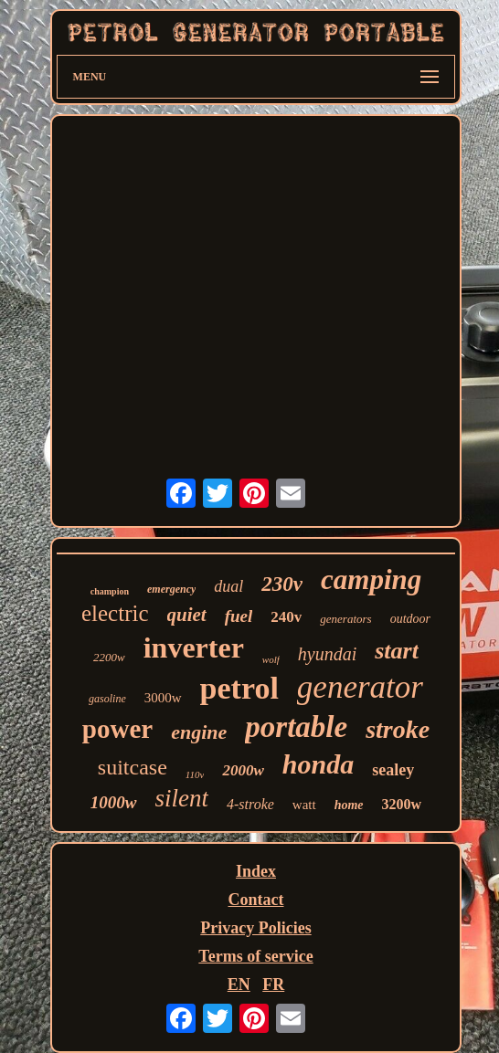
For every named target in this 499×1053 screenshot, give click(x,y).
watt (304, 804)
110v (195, 774)
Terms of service (255, 956)
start (397, 650)
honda (318, 764)
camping (371, 579)
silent (182, 798)
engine (199, 732)
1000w (113, 802)
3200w (402, 804)
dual (228, 586)
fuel (239, 616)
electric (115, 613)
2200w (109, 657)
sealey (393, 770)
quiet (187, 615)
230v (282, 584)
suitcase (132, 767)
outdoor (410, 619)
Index (256, 871)
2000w (242, 770)
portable (296, 727)
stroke (398, 729)
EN (239, 984)
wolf (271, 659)
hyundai (327, 654)
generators (345, 619)
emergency (171, 589)
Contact (255, 899)
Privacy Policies (255, 928)
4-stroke (250, 804)
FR (273, 984)
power (117, 728)
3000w (163, 697)
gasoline (107, 698)
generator (360, 687)
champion (109, 591)
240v (286, 617)
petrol (239, 688)
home (349, 805)
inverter (193, 647)
